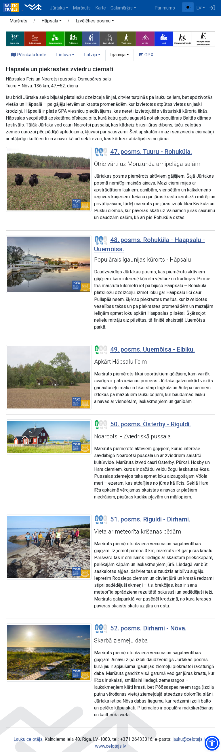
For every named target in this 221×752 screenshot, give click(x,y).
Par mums (165, 8)
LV (198, 8)
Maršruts (82, 8)
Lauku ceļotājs (28, 739)
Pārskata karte (28, 54)
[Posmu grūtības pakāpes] (101, 152)
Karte (100, 8)
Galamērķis (121, 8)
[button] (51, 21)
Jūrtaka (57, 8)
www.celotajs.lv (110, 746)
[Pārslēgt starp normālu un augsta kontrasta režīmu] (188, 7)
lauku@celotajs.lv (189, 739)
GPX (146, 54)
